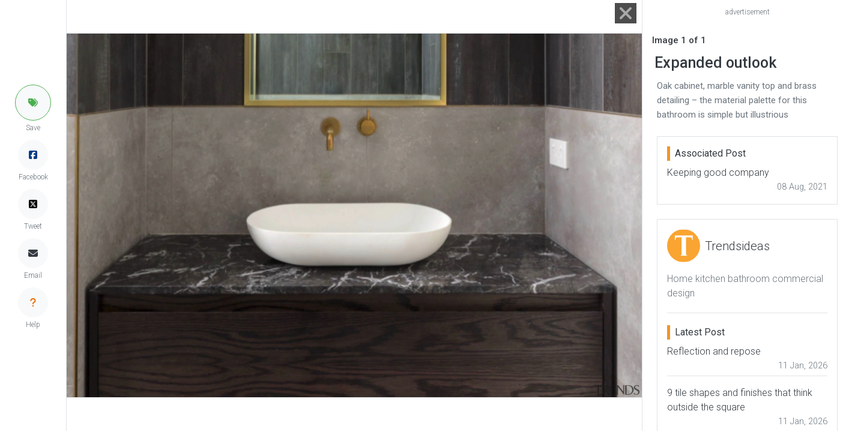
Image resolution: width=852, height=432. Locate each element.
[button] (33, 103)
